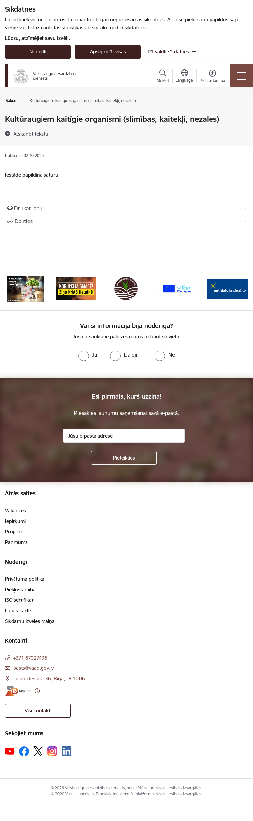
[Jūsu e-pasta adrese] (124, 436)
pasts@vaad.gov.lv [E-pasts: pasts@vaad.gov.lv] (33, 668)
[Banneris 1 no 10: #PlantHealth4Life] (25, 288)
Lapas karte (18, 610)
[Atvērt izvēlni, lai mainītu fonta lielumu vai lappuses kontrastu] (212, 77)
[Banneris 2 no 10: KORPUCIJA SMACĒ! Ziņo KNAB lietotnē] (76, 288)
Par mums (16, 542)
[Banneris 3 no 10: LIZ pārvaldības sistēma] (126, 288)
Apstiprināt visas (108, 52)
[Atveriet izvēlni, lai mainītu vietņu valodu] (184, 76)
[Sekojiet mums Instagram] (52, 751)
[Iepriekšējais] (12, 289)
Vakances (15, 510)
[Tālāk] (240, 289)
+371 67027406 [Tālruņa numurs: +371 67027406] (30, 658)
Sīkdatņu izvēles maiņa (30, 621)
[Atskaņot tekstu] (31, 134)
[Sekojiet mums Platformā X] (38, 751)
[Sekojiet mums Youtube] (10, 751)
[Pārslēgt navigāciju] (241, 75)
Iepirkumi (15, 521)
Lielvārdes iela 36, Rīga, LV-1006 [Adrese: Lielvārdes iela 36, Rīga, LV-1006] (49, 678)
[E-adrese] (18, 690)
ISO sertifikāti (19, 600)
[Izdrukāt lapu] (126, 208)
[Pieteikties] (124, 458)
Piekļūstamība (20, 589)
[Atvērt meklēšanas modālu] (163, 77)
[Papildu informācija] (37, 690)
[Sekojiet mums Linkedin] (66, 751)
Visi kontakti (38, 710)
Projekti (13, 532)
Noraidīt (38, 52)
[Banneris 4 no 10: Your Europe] (177, 288)
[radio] (87, 355)
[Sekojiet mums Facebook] (24, 751)
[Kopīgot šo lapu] (126, 221)
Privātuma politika (24, 579)
